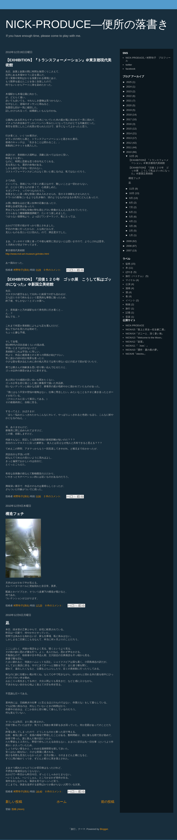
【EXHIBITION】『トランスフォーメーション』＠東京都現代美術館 (149, 161)
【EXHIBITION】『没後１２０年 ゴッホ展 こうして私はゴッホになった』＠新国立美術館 (149, 170)
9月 (131, 198)
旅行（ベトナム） (135, 276)
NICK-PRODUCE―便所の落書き (87, 24)
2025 (129, 82)
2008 (129, 246)
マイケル (130, 280)
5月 (131, 216)
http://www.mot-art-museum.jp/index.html (27, 253)
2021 (129, 100)
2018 (129, 114)
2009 (129, 241)
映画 (128, 304)
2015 (129, 128)
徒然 (128, 263)
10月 (132, 193)
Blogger (104, 829)
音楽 (128, 316)
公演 (128, 284)
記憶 (128, 312)
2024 (129, 86)
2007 (129, 250)
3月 (131, 226)
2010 (129, 152)
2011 (129, 147)
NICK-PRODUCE (135, 325)
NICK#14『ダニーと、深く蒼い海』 (145, 333)
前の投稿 (107, 802)
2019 (129, 110)
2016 (129, 124)
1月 (131, 235)
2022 (129, 96)
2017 (129, 119)
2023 (129, 91)
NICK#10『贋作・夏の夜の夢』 (142, 349)
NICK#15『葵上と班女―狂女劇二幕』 (146, 329)
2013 (129, 138)
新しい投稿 (14, 802)
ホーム (62, 802)
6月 (131, 212)
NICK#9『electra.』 (136, 353)
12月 (132, 156)
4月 (131, 221)
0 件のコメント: (53, 269)
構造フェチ (15, 514)
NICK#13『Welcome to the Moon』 (144, 337)
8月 (131, 202)
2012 (129, 142)
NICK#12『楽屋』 (135, 341)
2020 (129, 105)
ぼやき (129, 272)
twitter (129, 64)
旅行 (128, 308)
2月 (131, 230)
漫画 (128, 288)
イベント (130, 300)
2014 (129, 133)
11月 (132, 188)
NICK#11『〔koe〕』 (137, 345)
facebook (130, 68)
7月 (131, 207)
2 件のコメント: (53, 496)
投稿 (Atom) (18, 809)
